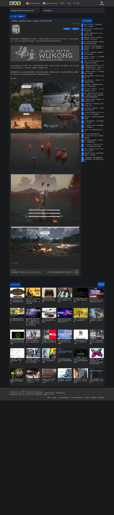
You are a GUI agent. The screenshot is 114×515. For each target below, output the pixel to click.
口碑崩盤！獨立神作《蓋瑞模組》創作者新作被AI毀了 (94, 100)
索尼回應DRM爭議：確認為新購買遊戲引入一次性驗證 (93, 154)
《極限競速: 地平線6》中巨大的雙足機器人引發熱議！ (94, 72)
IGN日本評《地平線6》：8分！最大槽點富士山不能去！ (93, 90)
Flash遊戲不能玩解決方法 (76, 397)
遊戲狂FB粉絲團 (51, 397)
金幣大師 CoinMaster (33, 3)
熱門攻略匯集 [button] (48, 10)
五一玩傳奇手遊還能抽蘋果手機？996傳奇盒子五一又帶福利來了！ (62, 272)
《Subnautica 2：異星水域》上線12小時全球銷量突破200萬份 (93, 145)
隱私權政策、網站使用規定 (98, 397)
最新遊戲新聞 (16, 284)
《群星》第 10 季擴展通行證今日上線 (93, 130)
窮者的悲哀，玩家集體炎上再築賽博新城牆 (94, 117)
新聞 (62, 3)
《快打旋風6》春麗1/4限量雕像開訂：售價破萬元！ (94, 126)
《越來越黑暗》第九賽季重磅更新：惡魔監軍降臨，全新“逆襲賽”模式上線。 (94, 159)
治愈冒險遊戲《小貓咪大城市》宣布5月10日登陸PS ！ (27, 271)
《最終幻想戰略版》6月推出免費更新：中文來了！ (93, 122)
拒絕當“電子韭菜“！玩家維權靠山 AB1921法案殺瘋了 (93, 25)
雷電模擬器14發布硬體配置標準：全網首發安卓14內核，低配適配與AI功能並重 (94, 48)
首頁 (15, 16)
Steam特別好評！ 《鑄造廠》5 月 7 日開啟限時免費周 (94, 81)
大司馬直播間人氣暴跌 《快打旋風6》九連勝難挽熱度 (93, 141)
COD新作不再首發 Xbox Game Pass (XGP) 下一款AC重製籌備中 (94, 113)
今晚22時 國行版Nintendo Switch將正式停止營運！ (94, 149)
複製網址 (67, 29)
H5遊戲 (76, 3)
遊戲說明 (87, 397)
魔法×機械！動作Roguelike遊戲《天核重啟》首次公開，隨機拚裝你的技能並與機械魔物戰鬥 (94, 95)
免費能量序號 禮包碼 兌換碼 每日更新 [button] (23, 10)
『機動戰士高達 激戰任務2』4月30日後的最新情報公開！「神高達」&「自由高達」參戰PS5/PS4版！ (94, 67)
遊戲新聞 (20, 16)
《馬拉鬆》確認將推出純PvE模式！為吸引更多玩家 (93, 34)
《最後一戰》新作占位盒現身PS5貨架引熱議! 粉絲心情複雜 (93, 62)
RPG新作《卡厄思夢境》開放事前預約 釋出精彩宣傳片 (93, 53)
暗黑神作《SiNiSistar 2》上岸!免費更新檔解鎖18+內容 (94, 57)
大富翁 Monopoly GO (50, 3)
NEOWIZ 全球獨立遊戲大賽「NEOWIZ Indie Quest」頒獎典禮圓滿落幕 (93, 135)
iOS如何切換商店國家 (63, 397)
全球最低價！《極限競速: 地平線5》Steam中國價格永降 (94, 85)
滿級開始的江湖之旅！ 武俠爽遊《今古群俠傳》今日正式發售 (93, 38)
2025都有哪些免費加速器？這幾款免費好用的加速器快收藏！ (94, 42)
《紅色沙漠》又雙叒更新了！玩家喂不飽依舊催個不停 (94, 109)
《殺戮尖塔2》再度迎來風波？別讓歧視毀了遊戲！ (93, 104)
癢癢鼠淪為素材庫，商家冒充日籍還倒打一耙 (94, 76)
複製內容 (75, 29)
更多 (101, 284)
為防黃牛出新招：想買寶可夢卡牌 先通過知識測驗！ (93, 29)
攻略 (69, 3)
